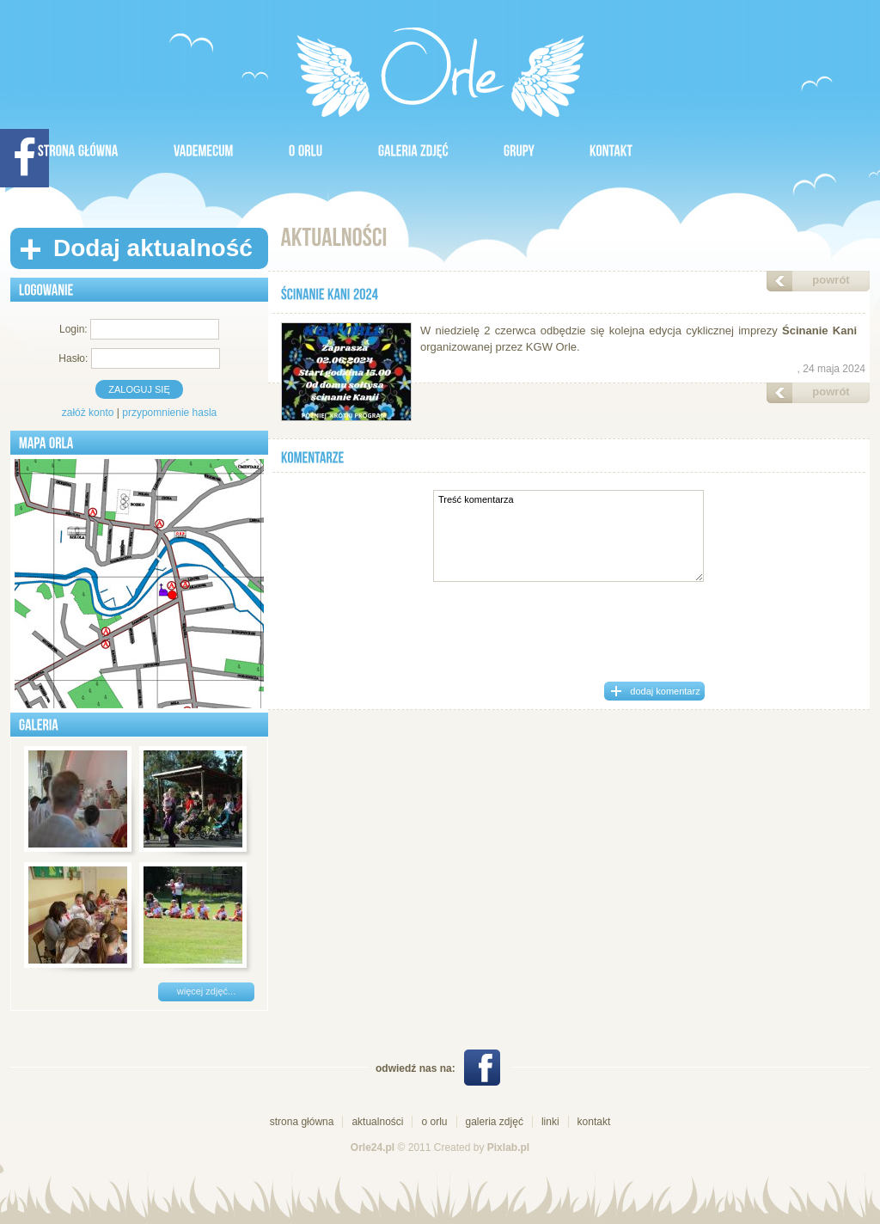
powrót (830, 279)
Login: (73, 329)
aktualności (377, 1122)
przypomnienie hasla (169, 413)
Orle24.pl (372, 1147)
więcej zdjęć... (206, 991)
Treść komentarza (568, 536)
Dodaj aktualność (153, 248)
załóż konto (88, 413)
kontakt (594, 1122)
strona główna (302, 1122)
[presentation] (568, 628)
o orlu (434, 1122)
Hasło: (73, 358)
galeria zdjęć (494, 1122)
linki (550, 1122)
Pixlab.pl (508, 1147)
